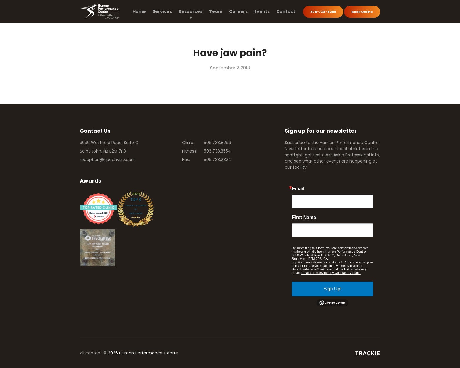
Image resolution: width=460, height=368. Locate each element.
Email (298, 188)
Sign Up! (332, 288)
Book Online (362, 11)
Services (162, 11)
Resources (190, 11)
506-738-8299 (323, 11)
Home (139, 11)
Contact (285, 11)
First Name (304, 217)
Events (262, 11)
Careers (238, 11)
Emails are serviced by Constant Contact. (331, 273)
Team (215, 11)
